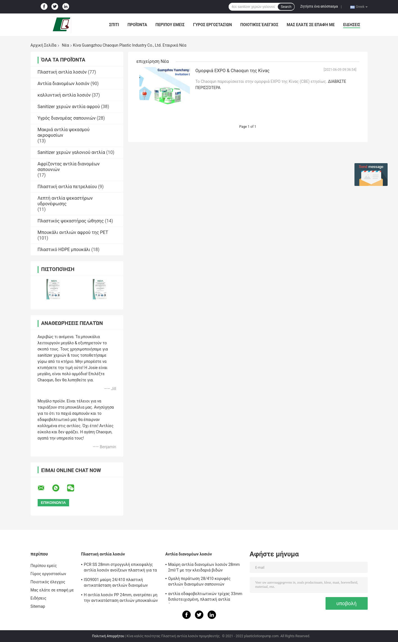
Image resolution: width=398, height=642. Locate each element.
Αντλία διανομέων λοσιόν (64, 83)
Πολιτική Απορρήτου (108, 636)
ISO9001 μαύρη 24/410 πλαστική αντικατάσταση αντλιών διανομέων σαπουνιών (116, 583)
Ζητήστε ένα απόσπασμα (319, 6)
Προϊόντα (137, 24)
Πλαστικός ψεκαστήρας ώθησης (71, 221)
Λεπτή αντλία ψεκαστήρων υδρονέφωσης (65, 200)
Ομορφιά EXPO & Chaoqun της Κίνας (232, 70)
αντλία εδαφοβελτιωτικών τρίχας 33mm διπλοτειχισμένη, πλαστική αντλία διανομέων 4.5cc (205, 597)
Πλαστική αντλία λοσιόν (62, 72)
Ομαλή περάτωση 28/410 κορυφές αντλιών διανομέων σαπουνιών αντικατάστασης (199, 582)
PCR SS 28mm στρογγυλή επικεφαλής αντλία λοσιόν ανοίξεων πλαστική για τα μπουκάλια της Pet (120, 568)
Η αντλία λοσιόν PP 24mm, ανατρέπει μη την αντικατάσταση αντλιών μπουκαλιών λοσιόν (121, 598)
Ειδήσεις (351, 24)
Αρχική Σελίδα (43, 45)
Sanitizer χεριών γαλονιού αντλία (71, 152)
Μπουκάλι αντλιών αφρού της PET (73, 232)
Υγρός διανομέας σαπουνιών (67, 118)
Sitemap (38, 606)
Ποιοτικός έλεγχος (259, 24)
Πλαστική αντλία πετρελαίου (67, 186)
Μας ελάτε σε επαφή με (311, 24)
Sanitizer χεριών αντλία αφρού (69, 106)
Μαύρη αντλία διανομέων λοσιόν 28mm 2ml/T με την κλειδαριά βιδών (204, 567)
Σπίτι (114, 24)
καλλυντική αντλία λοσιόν (64, 95)
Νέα (65, 45)
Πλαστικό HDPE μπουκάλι (64, 249)
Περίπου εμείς (170, 24)
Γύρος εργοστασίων (212, 24)
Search (286, 7)
